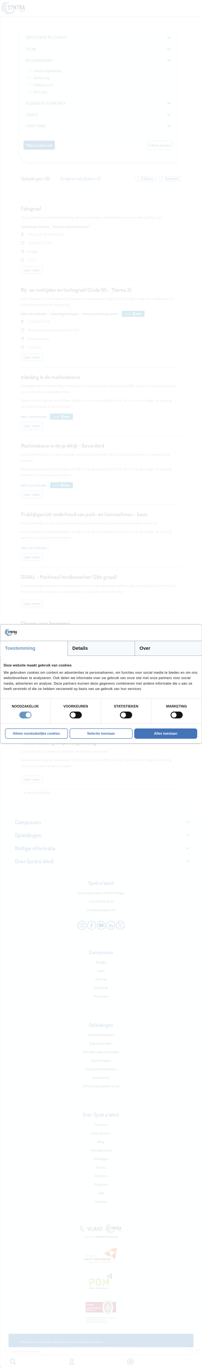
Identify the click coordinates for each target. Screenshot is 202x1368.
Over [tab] (145, 648)
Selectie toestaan (101, 733)
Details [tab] (80, 648)
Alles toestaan (165, 733)
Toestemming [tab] (20, 648)
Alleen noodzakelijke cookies (36, 733)
